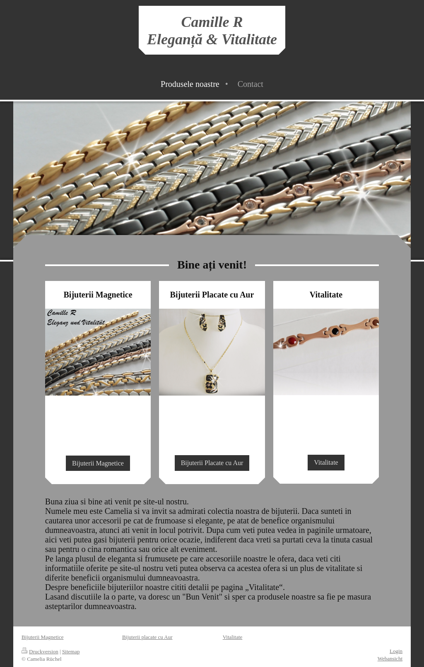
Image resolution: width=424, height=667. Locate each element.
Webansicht (390, 658)
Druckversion (40, 651)
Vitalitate (326, 462)
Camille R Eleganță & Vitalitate (212, 31)
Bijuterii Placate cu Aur (212, 462)
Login (396, 651)
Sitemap (71, 651)
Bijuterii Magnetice (98, 463)
